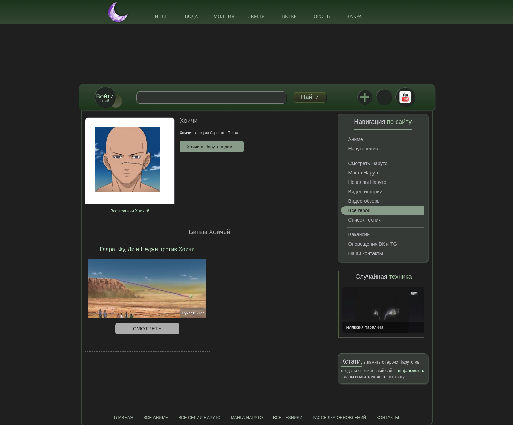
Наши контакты (365, 253)
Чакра (354, 16)
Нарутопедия (363, 148)
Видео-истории (365, 191)
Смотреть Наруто (367, 163)
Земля (256, 16)
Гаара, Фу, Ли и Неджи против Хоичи (147, 249)
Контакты (388, 417)
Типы (159, 16)
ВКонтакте (384, 97)
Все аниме (155, 417)
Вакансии (359, 234)
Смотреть (147, 328)
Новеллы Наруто (367, 182)
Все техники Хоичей (130, 211)
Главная (123, 417)
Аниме (355, 139)
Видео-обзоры (364, 201)
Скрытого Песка (224, 133)
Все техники (287, 417)
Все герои (359, 210)
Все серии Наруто (199, 417)
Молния (224, 16)
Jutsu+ (364, 97)
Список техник (364, 220)
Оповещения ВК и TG (372, 244)
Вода (191, 16)
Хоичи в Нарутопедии (209, 146)
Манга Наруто (363, 173)
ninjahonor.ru (411, 370)
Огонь (322, 16)
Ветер (288, 16)
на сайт (104, 98)
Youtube (405, 97)
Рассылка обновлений (339, 417)
